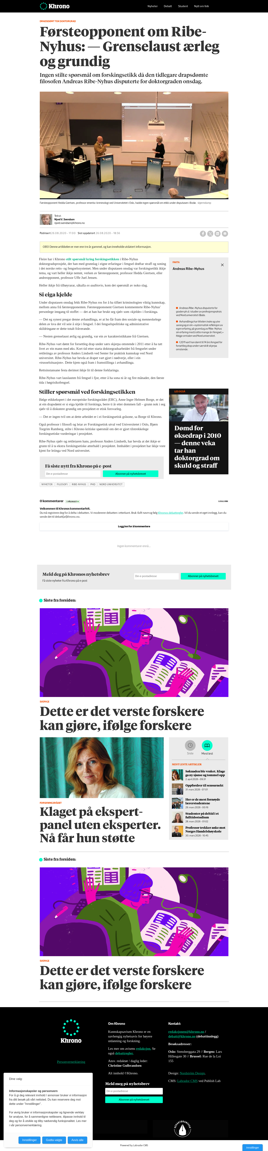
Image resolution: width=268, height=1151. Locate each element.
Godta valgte (54, 1140)
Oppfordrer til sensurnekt (204, 785)
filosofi (62, 484)
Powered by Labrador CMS (134, 1145)
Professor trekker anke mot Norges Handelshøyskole (205, 829)
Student (183, 8)
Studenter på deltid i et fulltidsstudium (202, 815)
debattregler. (124, 1053)
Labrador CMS (187, 1081)
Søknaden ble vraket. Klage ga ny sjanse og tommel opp (205, 773)
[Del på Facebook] (203, 234)
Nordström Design (192, 1073)
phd (92, 484)
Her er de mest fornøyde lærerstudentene (202, 801)
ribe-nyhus (79, 484)
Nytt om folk (201, 8)
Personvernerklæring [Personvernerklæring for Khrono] (71, 1062)
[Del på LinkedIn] (218, 234)
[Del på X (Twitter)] (210, 234)
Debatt (168, 8)
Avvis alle (77, 1140)
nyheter (47, 484)
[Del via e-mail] (225, 234)
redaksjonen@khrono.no (186, 1032)
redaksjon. (143, 1048)
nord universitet (110, 484)
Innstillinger (252, 1147)
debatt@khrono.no (182, 1036)
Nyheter (153, 8)
